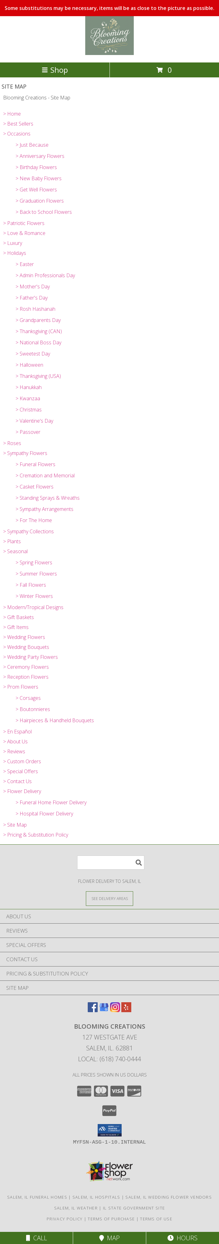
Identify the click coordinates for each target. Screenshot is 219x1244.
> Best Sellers (18, 123)
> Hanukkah (29, 387)
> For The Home (34, 520)
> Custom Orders (22, 761)
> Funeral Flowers (35, 464)
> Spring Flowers (34, 562)
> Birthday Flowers (36, 167)
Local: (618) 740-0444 (109, 1059)
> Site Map (15, 824)
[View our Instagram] (115, 1010)
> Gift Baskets (18, 617)
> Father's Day (32, 297)
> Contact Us (17, 781)
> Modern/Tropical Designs (33, 607)
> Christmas (29, 409)
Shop (55, 70)
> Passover (28, 432)
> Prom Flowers (20, 686)
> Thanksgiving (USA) (38, 376)
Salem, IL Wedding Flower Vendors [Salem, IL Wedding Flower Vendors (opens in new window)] (168, 1197)
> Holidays (14, 253)
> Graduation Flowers (40, 200)
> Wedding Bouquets (26, 647)
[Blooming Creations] (109, 53)
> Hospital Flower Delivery (44, 813)
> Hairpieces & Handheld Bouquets (55, 720)
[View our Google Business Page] (104, 1010)
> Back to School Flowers (44, 212)
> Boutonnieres (33, 709)
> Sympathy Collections (28, 531)
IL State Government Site (134, 1208)
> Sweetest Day (33, 353)
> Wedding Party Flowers (30, 657)
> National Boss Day (38, 342)
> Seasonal (15, 551)
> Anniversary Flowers (40, 156)
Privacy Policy (64, 1219)
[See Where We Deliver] (109, 898)
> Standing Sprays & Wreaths (48, 497)
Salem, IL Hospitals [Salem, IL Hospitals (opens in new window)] (96, 1197)
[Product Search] (110, 863)
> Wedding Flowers (24, 637)
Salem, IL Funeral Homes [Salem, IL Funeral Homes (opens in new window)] (37, 1197)
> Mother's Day (33, 286)
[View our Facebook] (93, 1010)
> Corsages (28, 698)
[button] (110, 1130)
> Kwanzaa (28, 398)
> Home (12, 113)
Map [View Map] (109, 1238)
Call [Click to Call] (36, 1238)
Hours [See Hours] (182, 1238)
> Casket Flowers (35, 486)
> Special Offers (20, 771)
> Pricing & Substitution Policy (35, 834)
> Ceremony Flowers (26, 666)
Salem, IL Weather (76, 1208)
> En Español (17, 731)
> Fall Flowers (31, 584)
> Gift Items (16, 627)
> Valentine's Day (34, 420)
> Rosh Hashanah (35, 308)
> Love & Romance (24, 233)
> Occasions (16, 133)
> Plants (12, 541)
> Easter (25, 264)
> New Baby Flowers (39, 178)
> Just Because (32, 144)
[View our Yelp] (126, 1010)
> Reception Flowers (26, 676)
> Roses (12, 443)
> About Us (15, 741)
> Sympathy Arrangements (44, 509)
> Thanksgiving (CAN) (39, 331)
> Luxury (12, 243)
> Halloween (29, 364)
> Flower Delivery (22, 791)
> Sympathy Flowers (25, 453)
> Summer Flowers (36, 573)
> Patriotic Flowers (23, 223)
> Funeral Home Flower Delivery (51, 802)
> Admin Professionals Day (45, 275)
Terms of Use (156, 1219)
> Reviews (14, 751)
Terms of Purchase (111, 1219)
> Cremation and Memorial (45, 475)
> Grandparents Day (38, 320)
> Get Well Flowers (36, 189)
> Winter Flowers (34, 596)
